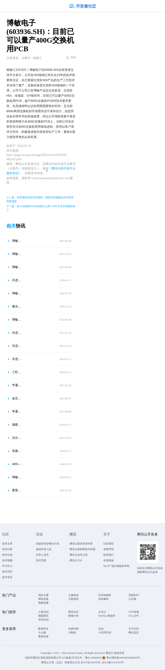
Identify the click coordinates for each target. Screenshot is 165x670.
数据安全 (43, 628)
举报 (71, 57)
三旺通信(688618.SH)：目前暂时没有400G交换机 (17, 372)
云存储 (132, 598)
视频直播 (43, 602)
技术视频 (7, 560)
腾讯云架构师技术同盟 (82, 549)
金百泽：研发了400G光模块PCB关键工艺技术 (17, 398)
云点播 (42, 632)
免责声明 (108, 549)
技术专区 (7, 577)
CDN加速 (133, 611)
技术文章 (7, 543)
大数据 (72, 632)
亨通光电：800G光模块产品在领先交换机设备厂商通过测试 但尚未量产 (17, 411)
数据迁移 (43, 636)
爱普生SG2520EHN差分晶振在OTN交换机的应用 (17, 490)
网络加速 (43, 598)
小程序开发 (104, 632)
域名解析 (103, 598)
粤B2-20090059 (93, 657)
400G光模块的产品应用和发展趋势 (17, 464)
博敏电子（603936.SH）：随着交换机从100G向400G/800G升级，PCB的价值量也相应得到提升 (17, 240)
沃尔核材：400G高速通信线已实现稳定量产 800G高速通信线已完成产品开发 (17, 437)
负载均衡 (73, 628)
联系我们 (108, 554)
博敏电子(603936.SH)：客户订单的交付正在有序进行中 (17, 477)
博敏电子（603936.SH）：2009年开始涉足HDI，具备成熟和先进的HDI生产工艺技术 (17, 319)
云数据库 (73, 598)
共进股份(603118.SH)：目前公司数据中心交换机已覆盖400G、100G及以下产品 (17, 345)
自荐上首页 (42, 554)
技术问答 (7, 549)
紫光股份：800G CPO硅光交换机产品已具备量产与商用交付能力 (17, 306)
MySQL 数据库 (106, 615)
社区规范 (108, 543)
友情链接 (108, 560)
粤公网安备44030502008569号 (123, 657)
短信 (101, 628)
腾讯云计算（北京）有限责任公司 (60, 662)
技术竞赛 (41, 560)
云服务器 (73, 595)
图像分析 (73, 615)
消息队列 (133, 595)
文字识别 (133, 628)
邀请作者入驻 (43, 549)
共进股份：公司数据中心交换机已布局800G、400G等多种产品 (17, 280)
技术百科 (7, 571)
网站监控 (133, 632)
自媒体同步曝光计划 (47, 543)
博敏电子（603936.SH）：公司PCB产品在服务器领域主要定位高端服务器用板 (17, 267)
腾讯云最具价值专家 (81, 543)
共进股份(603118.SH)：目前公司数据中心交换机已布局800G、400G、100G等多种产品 (17, 359)
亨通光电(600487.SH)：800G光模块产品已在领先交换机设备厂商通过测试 (17, 385)
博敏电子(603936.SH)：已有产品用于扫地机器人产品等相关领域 (17, 293)
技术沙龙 (7, 554)
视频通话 (43, 615)
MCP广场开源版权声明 (116, 566)
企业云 (102, 611)
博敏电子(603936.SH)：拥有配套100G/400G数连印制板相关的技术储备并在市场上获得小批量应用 (17, 254)
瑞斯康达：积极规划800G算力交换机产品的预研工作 (17, 424)
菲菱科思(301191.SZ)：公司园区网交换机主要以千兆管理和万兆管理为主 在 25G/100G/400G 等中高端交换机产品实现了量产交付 (17, 451)
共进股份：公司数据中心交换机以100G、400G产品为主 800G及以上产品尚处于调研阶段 (17, 332)
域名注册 (43, 595)
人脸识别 (43, 611)
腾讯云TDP (76, 560)
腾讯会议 (73, 611)
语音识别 (43, 619)
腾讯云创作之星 (79, 554)
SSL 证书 (133, 615)
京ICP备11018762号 (113, 662)
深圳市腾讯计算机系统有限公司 (43, 657)
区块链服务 (104, 595)
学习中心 (7, 566)
